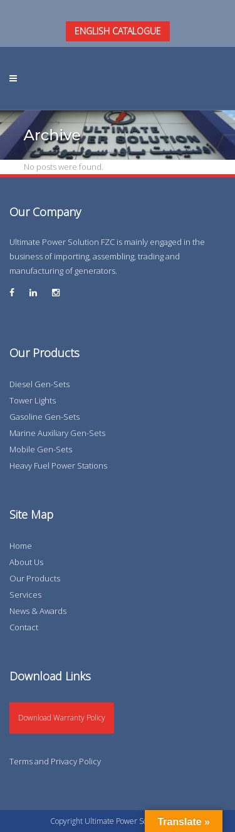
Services (25, 594)
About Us (26, 562)
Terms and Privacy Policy (55, 761)
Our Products (34, 578)
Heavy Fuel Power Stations (58, 465)
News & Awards (37, 610)
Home (20, 545)
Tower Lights (32, 400)
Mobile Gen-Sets (40, 449)
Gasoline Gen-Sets (44, 416)
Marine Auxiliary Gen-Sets (57, 433)
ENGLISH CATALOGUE (118, 31)
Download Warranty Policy (61, 717)
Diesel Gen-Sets (39, 384)
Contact (23, 627)
